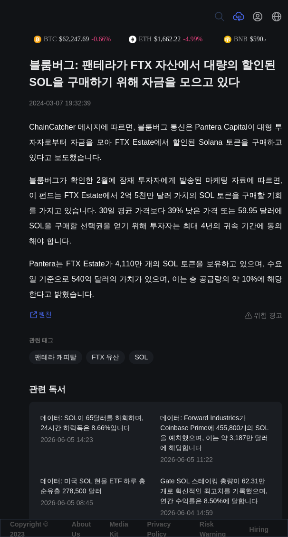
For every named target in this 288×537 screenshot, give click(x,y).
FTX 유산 (105, 357)
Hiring (259, 529)
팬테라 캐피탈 (56, 357)
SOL (141, 357)
